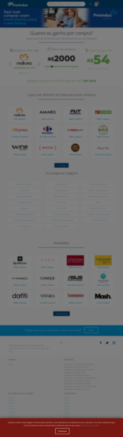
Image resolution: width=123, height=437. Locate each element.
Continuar (62, 431)
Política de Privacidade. (89, 425)
